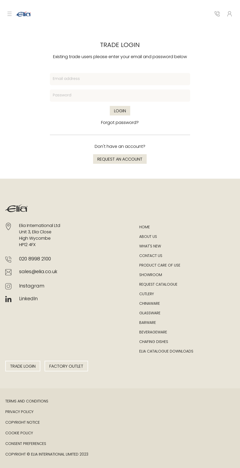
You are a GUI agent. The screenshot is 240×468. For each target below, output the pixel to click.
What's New (150, 246)
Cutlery (146, 294)
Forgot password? (120, 123)
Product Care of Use (159, 266)
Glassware (149, 313)
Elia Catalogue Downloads (166, 352)
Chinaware (149, 304)
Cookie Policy (19, 433)
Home (144, 227)
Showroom (150, 275)
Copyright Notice (22, 423)
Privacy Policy (19, 412)
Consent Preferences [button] (25, 444)
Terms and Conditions (26, 401)
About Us (148, 237)
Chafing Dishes (153, 342)
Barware (147, 323)
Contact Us (150, 256)
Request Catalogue (158, 285)
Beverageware (153, 332)
